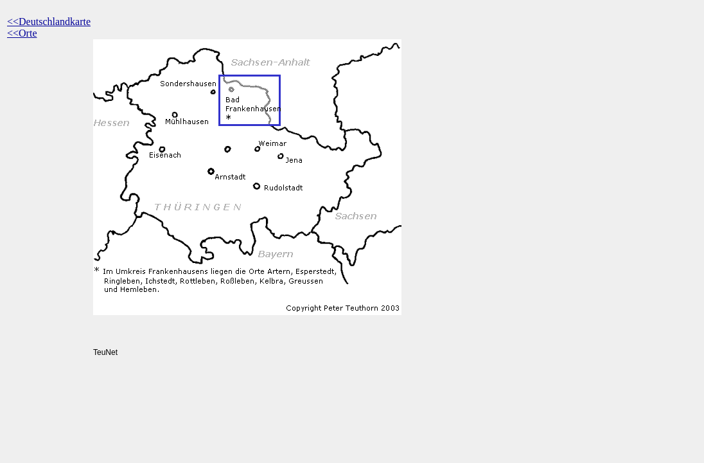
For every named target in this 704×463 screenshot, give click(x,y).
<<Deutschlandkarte (49, 21)
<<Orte (22, 33)
